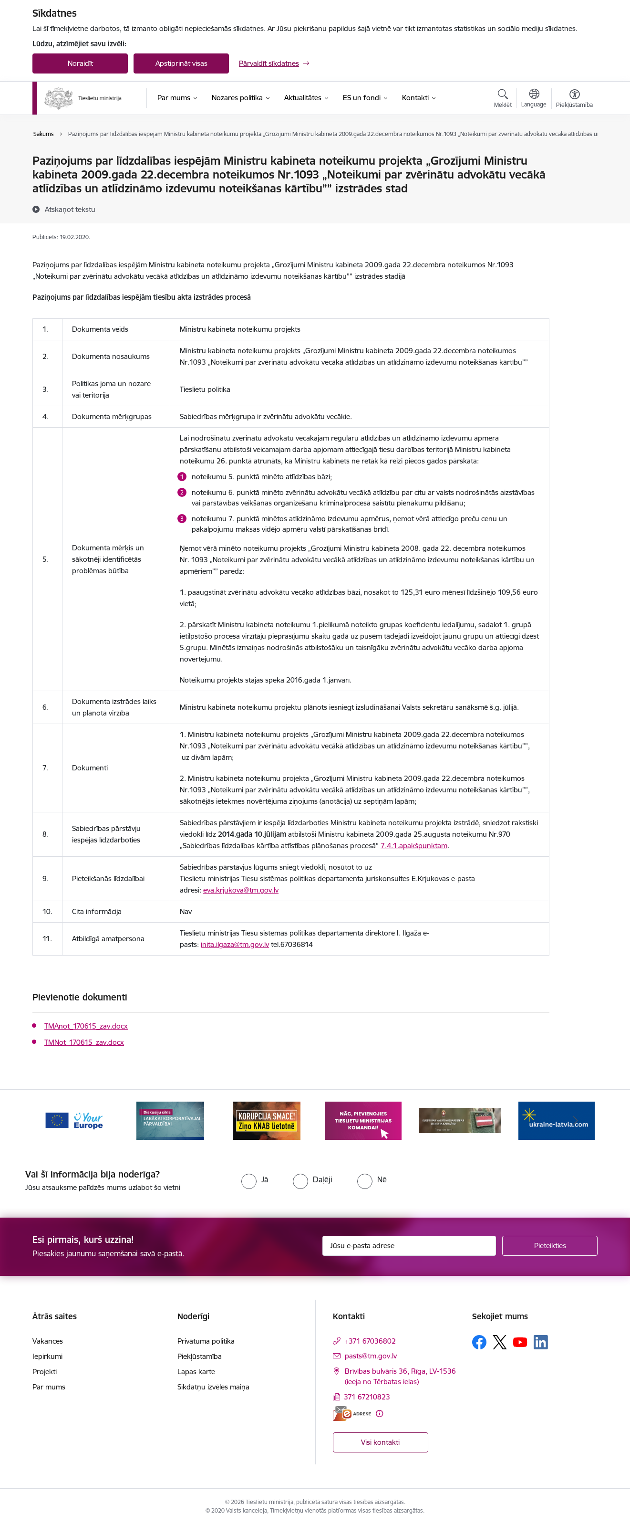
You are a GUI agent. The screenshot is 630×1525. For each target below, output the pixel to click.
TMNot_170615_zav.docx (84, 1042)
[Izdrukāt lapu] (574, 156)
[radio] (254, 1179)
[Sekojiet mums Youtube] (520, 1341)
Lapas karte (196, 1371)
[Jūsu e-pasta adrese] (409, 1246)
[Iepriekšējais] (54, 1120)
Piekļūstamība (199, 1356)
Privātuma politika (206, 1341)
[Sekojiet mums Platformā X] (500, 1342)
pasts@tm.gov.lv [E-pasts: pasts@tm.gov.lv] (371, 1355)
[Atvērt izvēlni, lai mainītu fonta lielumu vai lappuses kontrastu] (574, 99)
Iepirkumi (47, 1356)
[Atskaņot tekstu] (70, 209)
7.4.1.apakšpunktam (414, 845)
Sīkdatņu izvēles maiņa (213, 1386)
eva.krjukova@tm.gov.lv (241, 889)
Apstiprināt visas (181, 63)
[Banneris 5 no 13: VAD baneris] (460, 1120)
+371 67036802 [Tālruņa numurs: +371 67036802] (370, 1341)
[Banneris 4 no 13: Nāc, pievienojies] (363, 1120)
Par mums (48, 1386)
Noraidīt (80, 63)
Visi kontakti (380, 1442)
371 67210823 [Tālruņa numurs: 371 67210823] (367, 1396)
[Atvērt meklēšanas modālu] (502, 99)
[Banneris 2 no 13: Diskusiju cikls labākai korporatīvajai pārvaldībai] (170, 1120)
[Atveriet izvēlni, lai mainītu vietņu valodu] (533, 99)
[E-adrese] (352, 1413)
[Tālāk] (576, 1120)
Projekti (44, 1371)
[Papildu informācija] (379, 1413)
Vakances (47, 1341)
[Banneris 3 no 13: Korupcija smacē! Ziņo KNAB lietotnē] (266, 1120)
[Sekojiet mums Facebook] (479, 1342)
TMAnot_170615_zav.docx (86, 1026)
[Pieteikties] (550, 1246)
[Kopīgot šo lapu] (574, 180)
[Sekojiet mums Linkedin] (541, 1342)
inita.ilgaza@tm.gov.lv (235, 944)
